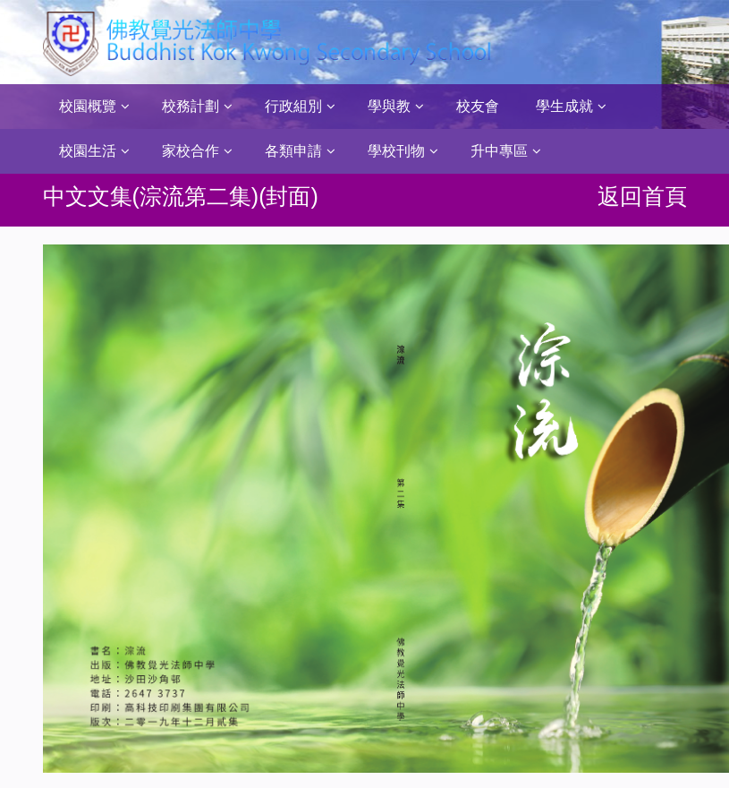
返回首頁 (642, 196)
